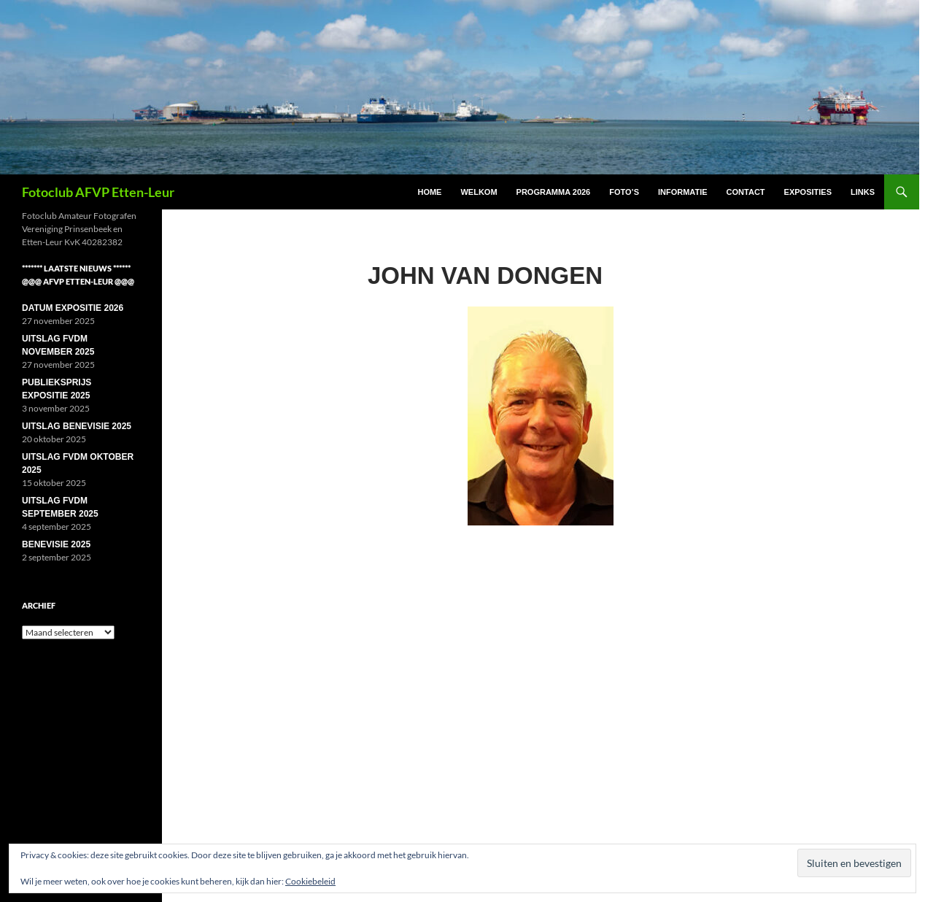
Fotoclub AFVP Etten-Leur (98, 192)
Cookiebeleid (310, 881)
